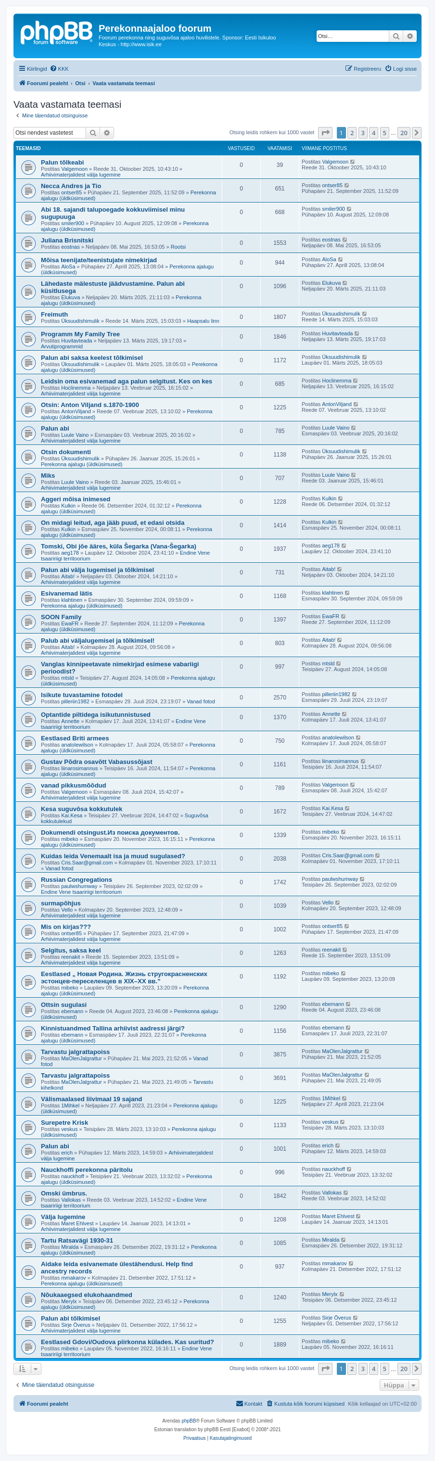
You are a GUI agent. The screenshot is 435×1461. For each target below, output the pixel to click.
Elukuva (70, 297)
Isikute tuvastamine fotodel (82, 695)
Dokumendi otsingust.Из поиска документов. (110, 832)
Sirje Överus (75, 1325)
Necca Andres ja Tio (71, 186)
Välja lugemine (63, 1216)
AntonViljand (76, 411)
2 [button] (352, 132)
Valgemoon (74, 169)
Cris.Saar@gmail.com (87, 862)
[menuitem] (59, 69)
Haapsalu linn (203, 321)
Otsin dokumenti (66, 452)
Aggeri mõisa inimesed (75, 499)
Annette (70, 721)
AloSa (68, 266)
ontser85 (71, 192)
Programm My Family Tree (80, 334)
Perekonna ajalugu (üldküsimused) (81, 464)
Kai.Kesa (71, 815)
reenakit (70, 957)
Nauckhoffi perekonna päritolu (87, 1169)
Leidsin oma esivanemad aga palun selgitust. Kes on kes (126, 381)
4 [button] (373, 132)
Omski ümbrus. (64, 1193)
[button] (325, 133)
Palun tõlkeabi (62, 162)
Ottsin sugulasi (64, 1004)
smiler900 (72, 223)
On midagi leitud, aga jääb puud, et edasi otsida (112, 522)
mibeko (69, 839)
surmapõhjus (61, 903)
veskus (69, 1129)
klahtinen (71, 600)
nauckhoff (72, 1176)
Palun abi (55, 428)
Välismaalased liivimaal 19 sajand (91, 1099)
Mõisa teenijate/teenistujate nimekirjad (99, 260)
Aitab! (68, 576)
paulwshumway (79, 886)
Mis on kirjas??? (66, 926)
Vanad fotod (201, 701)
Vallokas (71, 1200)
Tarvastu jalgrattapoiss (75, 1051)
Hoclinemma (75, 388)
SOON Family (61, 617)
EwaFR (69, 623)
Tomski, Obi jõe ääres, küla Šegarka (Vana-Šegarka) (118, 546)
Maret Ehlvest (77, 1223)
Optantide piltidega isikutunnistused (96, 714)
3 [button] (363, 132)
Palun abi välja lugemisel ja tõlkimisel (97, 569)
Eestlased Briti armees (75, 738)
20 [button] (404, 132)
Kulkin (68, 505)
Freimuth (54, 314)
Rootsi (178, 247)
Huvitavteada (76, 340)
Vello (67, 910)
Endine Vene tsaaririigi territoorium (81, 892)
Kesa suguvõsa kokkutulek (81, 809)
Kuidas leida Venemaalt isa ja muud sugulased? (113, 856)
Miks (48, 475)
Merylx (69, 1301)
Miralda (69, 1247)
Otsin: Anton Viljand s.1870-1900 (90, 404)
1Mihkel (70, 1105)
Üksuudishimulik (80, 321)
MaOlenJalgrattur (81, 1058)
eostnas (70, 247)
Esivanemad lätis (66, 593)
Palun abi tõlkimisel (70, 1318)
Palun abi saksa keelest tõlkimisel (92, 357)
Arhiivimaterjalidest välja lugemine (81, 175)
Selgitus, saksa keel (71, 950)
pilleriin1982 (75, 701)
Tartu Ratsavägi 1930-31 (77, 1240)
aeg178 (70, 553)
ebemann (72, 1011)
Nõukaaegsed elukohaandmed (86, 1294)
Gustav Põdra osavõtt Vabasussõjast (97, 761)
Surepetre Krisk (64, 1122)
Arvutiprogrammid (62, 346)
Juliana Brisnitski (67, 240)
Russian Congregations (76, 879)
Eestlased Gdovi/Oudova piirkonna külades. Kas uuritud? (127, 1342)
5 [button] (384, 132)
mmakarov (73, 1278)
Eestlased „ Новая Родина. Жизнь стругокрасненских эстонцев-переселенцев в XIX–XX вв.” (124, 977)
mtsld (67, 678)
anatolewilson (77, 745)
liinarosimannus (79, 768)
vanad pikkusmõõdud (73, 785)
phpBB (188, 1420)
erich (67, 1153)
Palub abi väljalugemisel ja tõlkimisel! (97, 640)
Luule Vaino (75, 435)
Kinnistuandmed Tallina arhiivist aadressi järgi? (113, 1028)
